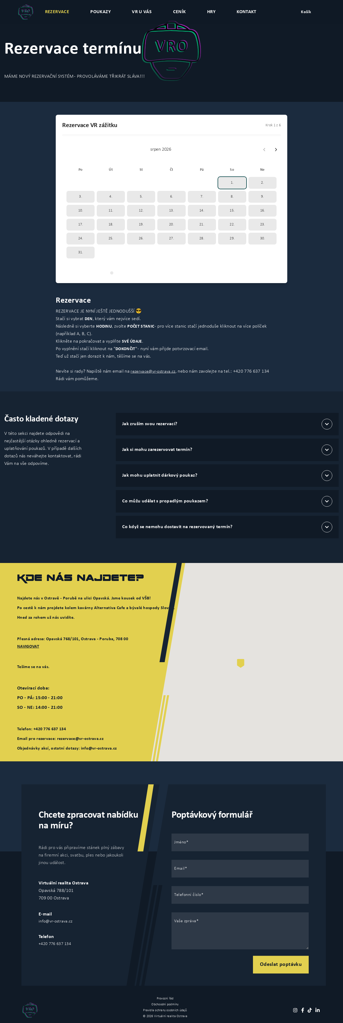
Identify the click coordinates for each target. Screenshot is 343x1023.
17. (80, 225)
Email (179, 868)
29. (232, 238)
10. (80, 211)
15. (232, 211)
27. (171, 238)
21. (201, 225)
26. (141, 238)
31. (80, 252)
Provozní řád (165, 998)
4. (110, 197)
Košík (306, 12)
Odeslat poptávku (281, 964)
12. (141, 211)
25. (111, 238)
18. (111, 225)
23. (262, 225)
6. (171, 197)
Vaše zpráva (185, 921)
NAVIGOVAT (28, 646)
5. (141, 197)
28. (201, 238)
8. (232, 197)
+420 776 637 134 (55, 944)
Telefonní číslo (187, 895)
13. (171, 211)
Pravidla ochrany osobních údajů (165, 1010)
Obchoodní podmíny (164, 1004)
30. (262, 238)
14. (201, 211)
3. (80, 197)
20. (171, 225)
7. (201, 197)
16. (262, 211)
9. (262, 197)
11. (111, 211)
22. (232, 225)
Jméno (180, 842)
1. (232, 183)
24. (80, 238)
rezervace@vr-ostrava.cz (153, 371)
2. (262, 183)
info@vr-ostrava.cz (56, 921)
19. (141, 225)
